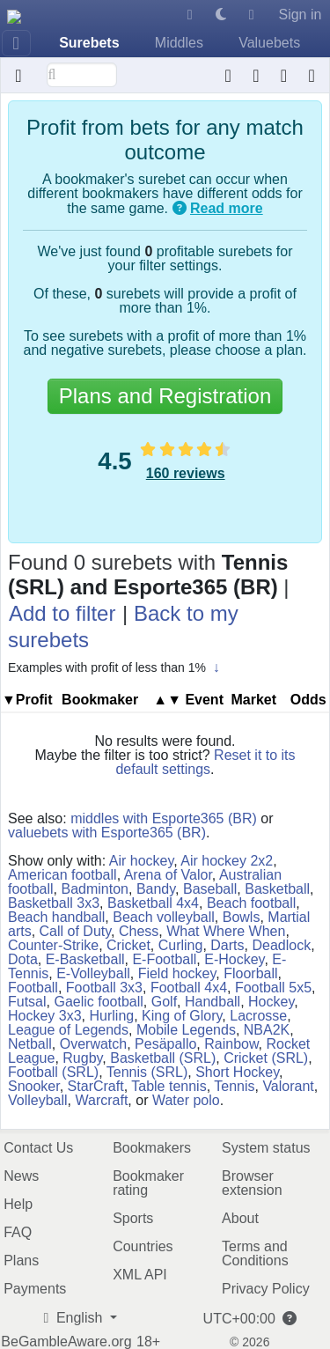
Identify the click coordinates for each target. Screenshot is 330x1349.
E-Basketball (85, 959)
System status (266, 1147)
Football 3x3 (104, 987)
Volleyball (38, 1100)
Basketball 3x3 (53, 903)
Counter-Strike (53, 945)
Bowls (241, 917)
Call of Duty (76, 931)
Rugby (82, 1057)
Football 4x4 (188, 987)
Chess (138, 931)
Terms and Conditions (255, 1253)
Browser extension (252, 1183)
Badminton (94, 888)
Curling (180, 945)
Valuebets (269, 42)
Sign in (299, 14)
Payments (35, 1288)
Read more (226, 208)
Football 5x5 (273, 987)
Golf (164, 1001)
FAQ (18, 1232)
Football (33, 987)
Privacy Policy (266, 1288)
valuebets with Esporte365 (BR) (107, 832)
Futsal (27, 1001)
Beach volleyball (164, 917)
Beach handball (56, 917)
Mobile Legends (186, 1029)
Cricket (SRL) (266, 1057)
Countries (142, 1246)
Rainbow (231, 1043)
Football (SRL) (53, 1072)
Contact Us (38, 1147)
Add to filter (62, 613)
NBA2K (267, 1029)
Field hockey (177, 973)
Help (18, 1204)
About (240, 1218)
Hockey (271, 1001)
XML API (140, 1274)
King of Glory (182, 1015)
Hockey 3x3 (45, 1015)
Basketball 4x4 (153, 903)
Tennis (234, 1086)
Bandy (155, 888)
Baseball (210, 888)
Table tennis (168, 1086)
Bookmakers (152, 1147)
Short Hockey (237, 1072)
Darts (227, 945)
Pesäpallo (165, 1043)
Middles (179, 42)
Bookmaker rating (148, 1183)
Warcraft (102, 1100)
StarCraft (96, 1086)
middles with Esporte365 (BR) (163, 818)
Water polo (186, 1100)
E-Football (164, 959)
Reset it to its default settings (205, 762)
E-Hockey (234, 959)
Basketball (277, 888)
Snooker (34, 1086)
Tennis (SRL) (146, 1072)
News (21, 1175)
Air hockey (141, 860)
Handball (212, 1001)
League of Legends (68, 1029)
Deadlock (281, 945)
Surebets (89, 42)
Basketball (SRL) (163, 1057)
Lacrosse (258, 1015)
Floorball (250, 973)
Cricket (128, 945)
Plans (21, 1260)
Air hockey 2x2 (226, 860)
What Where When (225, 931)
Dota (23, 959)
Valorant (287, 1086)
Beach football (251, 903)
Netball (30, 1043)
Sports (133, 1218)
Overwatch (93, 1043)
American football (62, 874)
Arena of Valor (168, 874)
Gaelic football (98, 1001)
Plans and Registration (165, 396)
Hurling (111, 1015)
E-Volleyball (93, 973)
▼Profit (27, 699)
